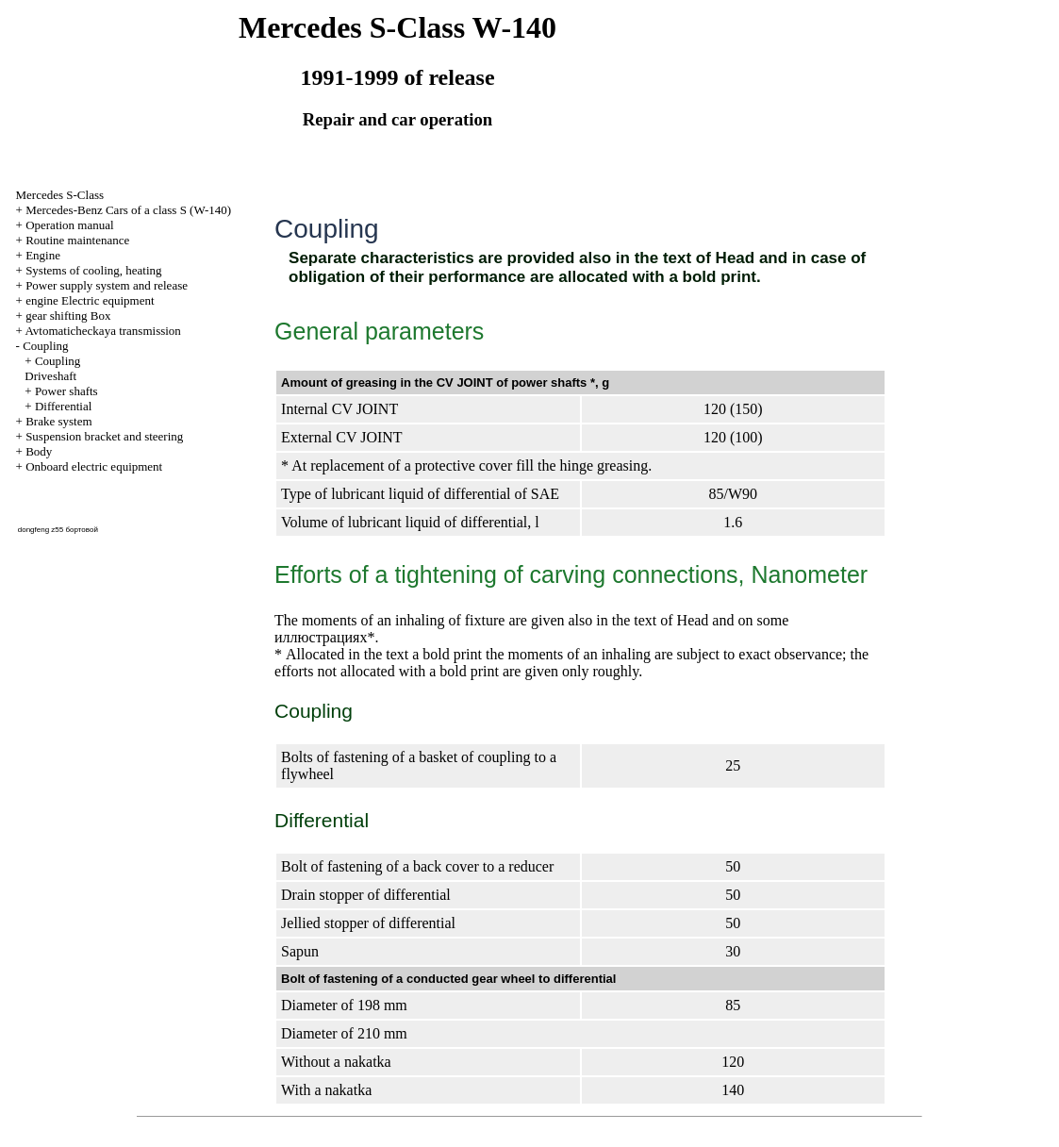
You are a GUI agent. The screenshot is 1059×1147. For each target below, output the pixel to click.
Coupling (45, 346)
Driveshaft (50, 376)
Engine (42, 255)
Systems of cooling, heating (93, 270)
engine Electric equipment (89, 300)
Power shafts (66, 391)
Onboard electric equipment (93, 466)
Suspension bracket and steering (104, 436)
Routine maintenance (77, 240)
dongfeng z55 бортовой (58, 529)
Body (38, 451)
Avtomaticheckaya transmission (102, 331)
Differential (63, 406)
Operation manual (69, 225)
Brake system (58, 421)
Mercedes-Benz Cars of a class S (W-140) (128, 210)
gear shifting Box (67, 315)
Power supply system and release (106, 285)
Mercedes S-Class (60, 195)
